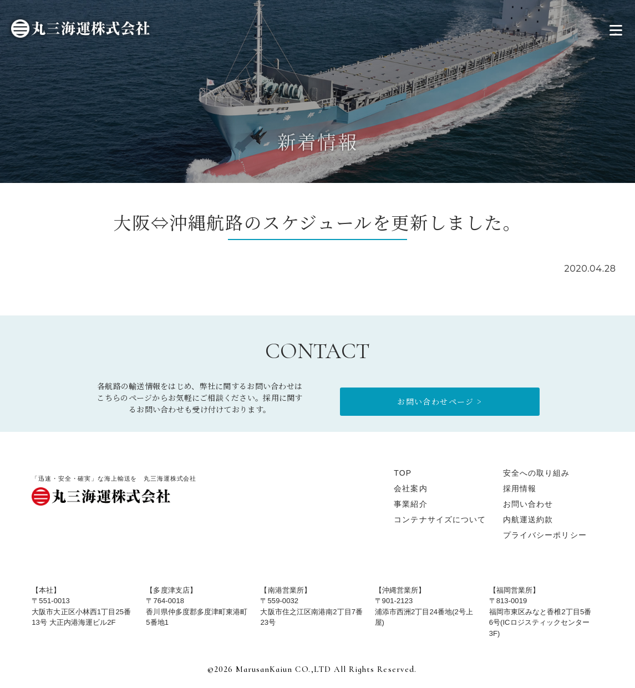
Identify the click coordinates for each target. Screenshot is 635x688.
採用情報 (519, 488)
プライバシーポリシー (545, 535)
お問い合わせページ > (439, 401)
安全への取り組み (536, 472)
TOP (403, 472)
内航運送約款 (528, 519)
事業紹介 (410, 504)
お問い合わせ (528, 504)
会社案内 (410, 488)
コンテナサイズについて (440, 519)
